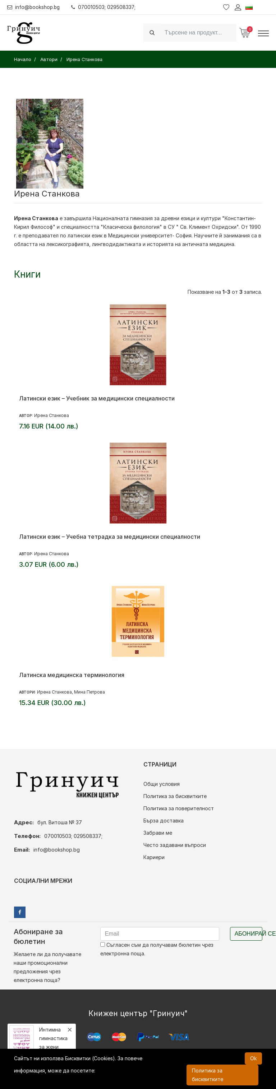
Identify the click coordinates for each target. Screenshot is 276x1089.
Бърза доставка (163, 820)
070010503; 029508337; (105, 7)
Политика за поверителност (178, 808)
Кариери (154, 857)
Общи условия (161, 784)
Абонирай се (248, 934)
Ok (253, 1058)
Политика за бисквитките (175, 796)
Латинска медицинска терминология (71, 674)
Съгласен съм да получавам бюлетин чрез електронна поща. (156, 949)
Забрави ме (157, 833)
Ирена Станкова (51, 415)
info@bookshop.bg (34, 7)
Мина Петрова (89, 692)
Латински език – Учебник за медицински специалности (97, 398)
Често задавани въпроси (174, 845)
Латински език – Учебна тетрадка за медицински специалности (109, 536)
